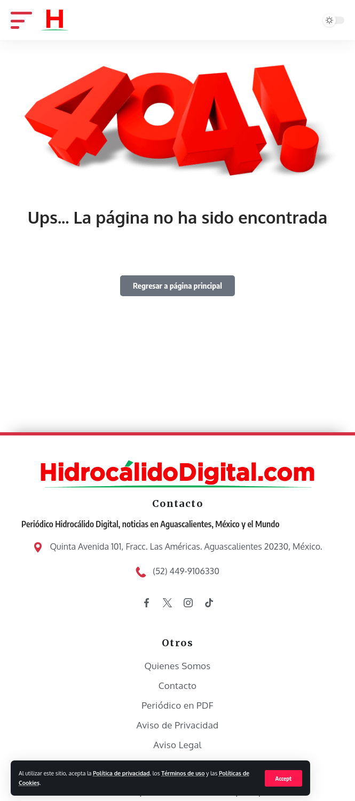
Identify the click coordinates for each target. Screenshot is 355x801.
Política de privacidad (121, 773)
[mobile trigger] (25, 20)
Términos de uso (182, 773)
